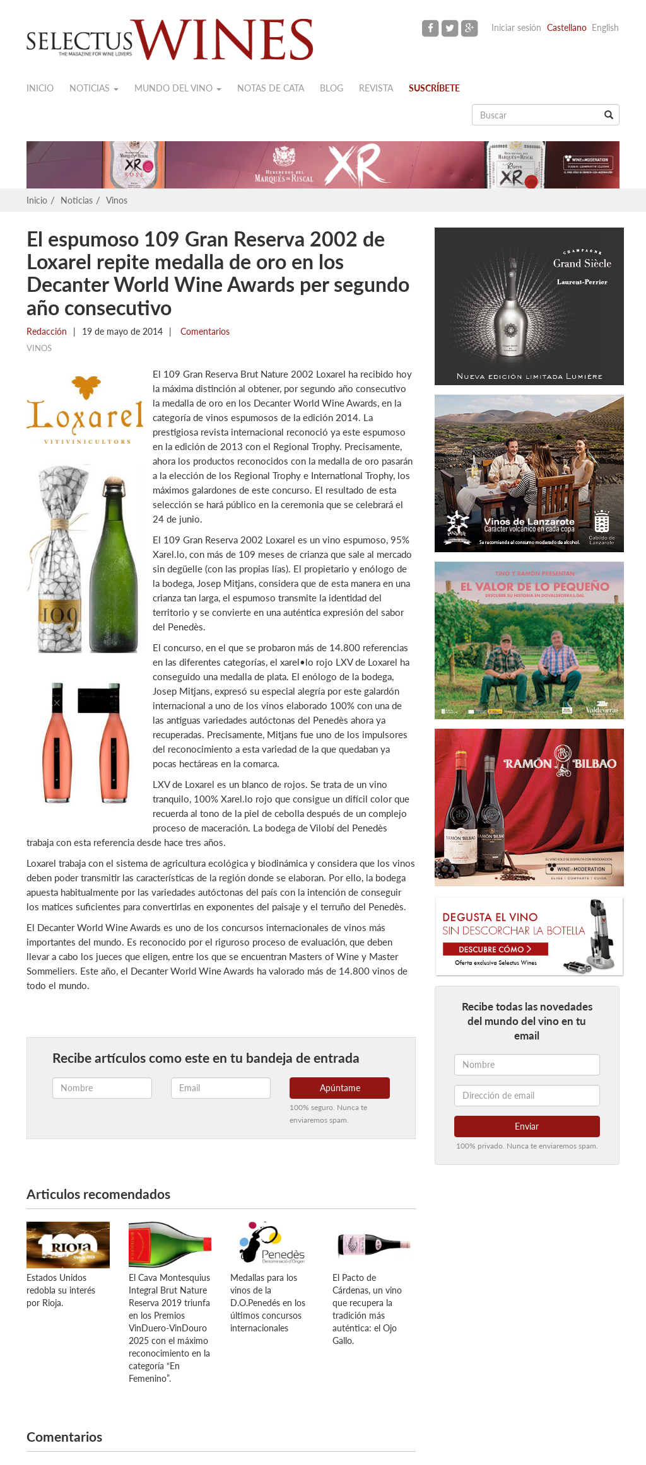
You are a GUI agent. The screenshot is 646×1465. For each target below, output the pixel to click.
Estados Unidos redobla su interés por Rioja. (60, 1290)
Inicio (40, 88)
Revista (376, 88)
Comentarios (204, 331)
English (605, 27)
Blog (331, 88)
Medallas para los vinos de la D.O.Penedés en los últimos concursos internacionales (267, 1302)
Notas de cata (270, 88)
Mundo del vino (177, 88)
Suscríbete (434, 88)
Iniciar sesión (516, 27)
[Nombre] (527, 1064)
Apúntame (340, 1087)
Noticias (94, 88)
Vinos (116, 200)
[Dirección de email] (527, 1095)
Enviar (527, 1126)
